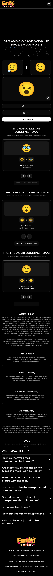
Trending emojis (20, 555)
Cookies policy (41, 566)
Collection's (23, 550)
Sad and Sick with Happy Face (26, 227)
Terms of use (26, 566)
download (26, 119)
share (26, 106)
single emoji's (37, 550)
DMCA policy (20, 571)
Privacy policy (11, 566)
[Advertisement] (26, 22)
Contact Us (35, 555)
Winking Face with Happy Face (26, 287)
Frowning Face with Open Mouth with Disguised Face (26, 166)
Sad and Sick (12, 48)
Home (11, 550)
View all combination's (26, 183)
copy (26, 112)
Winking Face (23, 48)
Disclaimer (33, 571)
